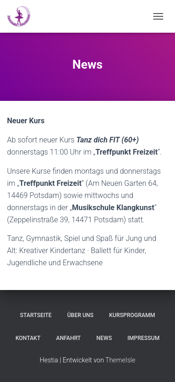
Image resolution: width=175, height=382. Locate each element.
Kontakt (28, 338)
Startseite (36, 315)
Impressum (143, 338)
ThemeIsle (120, 360)
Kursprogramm (132, 315)
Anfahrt (68, 338)
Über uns (80, 315)
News (104, 338)
